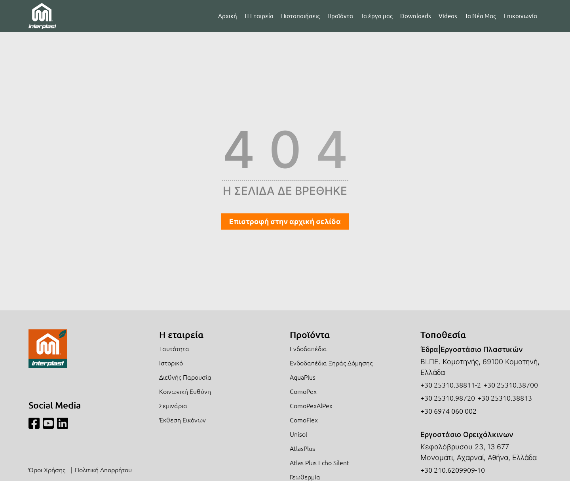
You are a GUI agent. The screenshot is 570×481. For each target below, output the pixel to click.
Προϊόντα (340, 15)
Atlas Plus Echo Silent (319, 462)
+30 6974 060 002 (448, 410)
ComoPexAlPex (311, 405)
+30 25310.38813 (504, 397)
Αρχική (227, 15)
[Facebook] (34, 423)
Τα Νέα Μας (480, 15)
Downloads (415, 15)
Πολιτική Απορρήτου (103, 469)
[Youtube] (48, 423)
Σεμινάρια (173, 405)
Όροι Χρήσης (46, 469)
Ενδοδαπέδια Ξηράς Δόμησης (331, 362)
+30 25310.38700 (510, 384)
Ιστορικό (171, 362)
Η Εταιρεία (259, 15)
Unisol (298, 434)
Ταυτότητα (174, 348)
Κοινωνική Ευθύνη (185, 391)
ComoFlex (304, 419)
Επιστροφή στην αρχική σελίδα (285, 221)
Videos (448, 15)
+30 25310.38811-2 (450, 384)
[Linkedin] (62, 423)
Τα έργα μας (377, 15)
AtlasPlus (302, 448)
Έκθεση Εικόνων (182, 419)
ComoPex (303, 391)
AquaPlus (302, 377)
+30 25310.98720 (447, 397)
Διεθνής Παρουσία (185, 377)
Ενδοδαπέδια (308, 348)
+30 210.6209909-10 (452, 469)
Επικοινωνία (520, 15)
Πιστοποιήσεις (300, 15)
